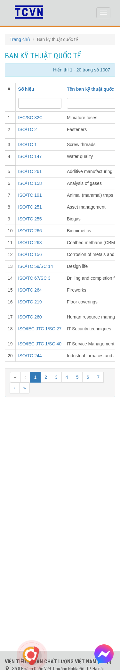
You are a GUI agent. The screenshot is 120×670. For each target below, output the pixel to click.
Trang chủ (20, 39)
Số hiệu (26, 89)
